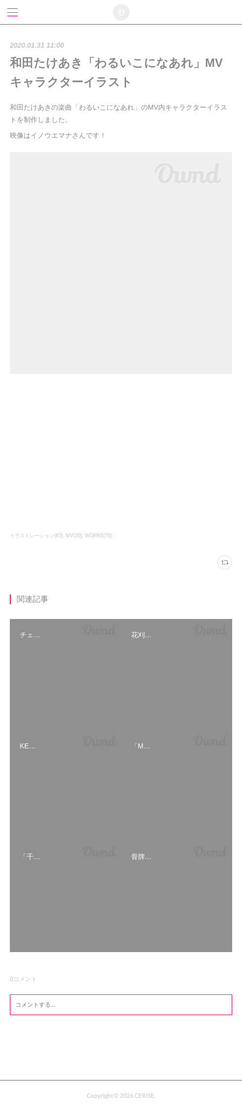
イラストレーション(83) (36, 535)
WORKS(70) (98, 535)
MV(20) (74, 535)
